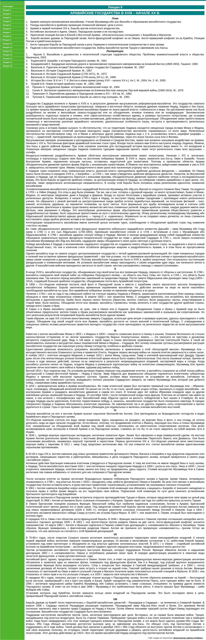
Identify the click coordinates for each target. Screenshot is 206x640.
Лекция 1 (7, 10)
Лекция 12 (7, 51)
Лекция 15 (7, 62)
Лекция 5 (7, 25)
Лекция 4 (7, 21)
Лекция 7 (7, 32)
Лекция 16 (7, 66)
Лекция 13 (7, 55)
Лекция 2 (7, 14)
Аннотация (8, 6)
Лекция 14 (7, 58)
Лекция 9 (7, 40)
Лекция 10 (7, 44)
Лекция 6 (7, 29)
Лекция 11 (7, 47)
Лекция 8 (7, 36)
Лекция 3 (7, 17)
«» (188, 638)
